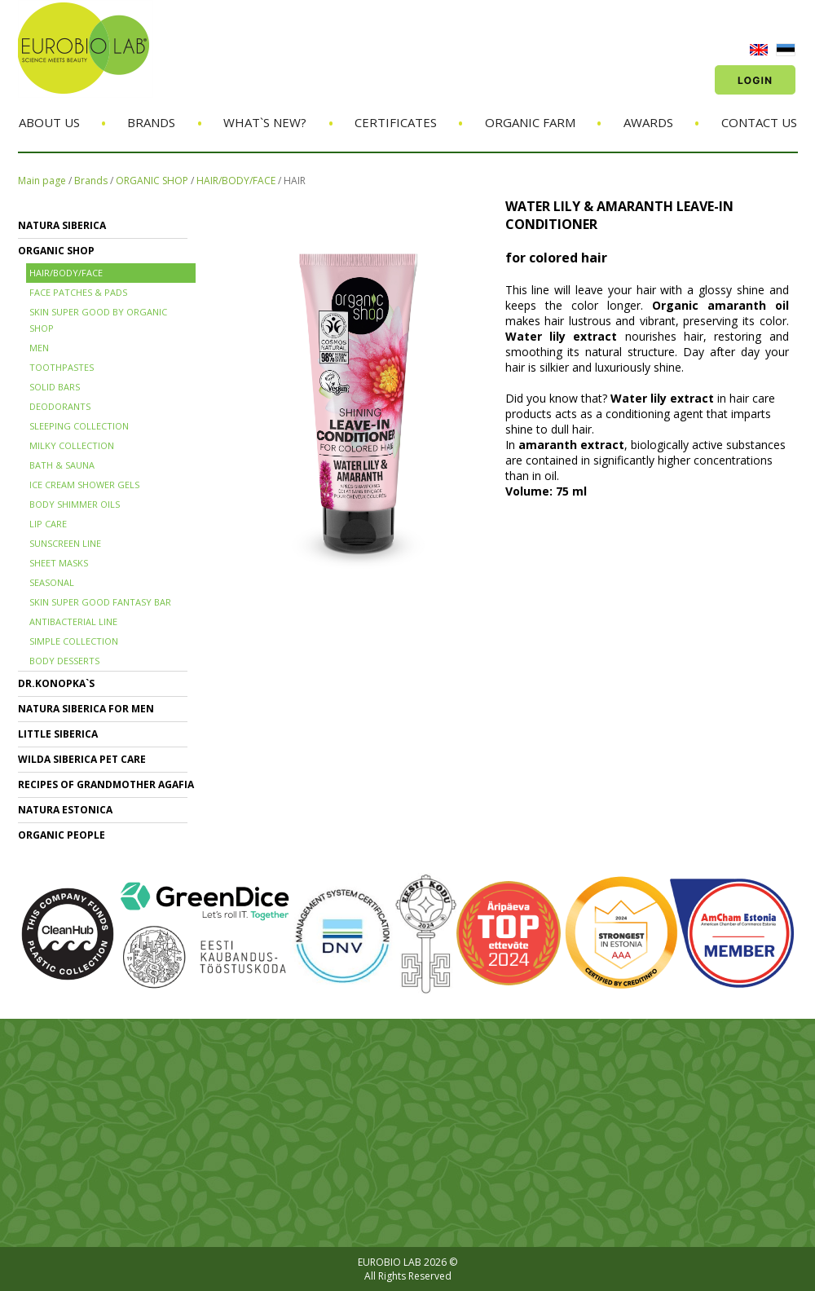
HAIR (295, 180)
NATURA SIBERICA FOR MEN (86, 709)
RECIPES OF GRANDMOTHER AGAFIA (106, 784)
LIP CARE (48, 524)
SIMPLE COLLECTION (73, 641)
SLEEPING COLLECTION (79, 426)
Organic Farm (530, 122)
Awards (648, 122)
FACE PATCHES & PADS (78, 292)
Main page (42, 180)
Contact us (759, 122)
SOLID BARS (54, 387)
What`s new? (264, 122)
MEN (39, 347)
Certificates (396, 122)
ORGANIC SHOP (152, 180)
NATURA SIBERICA (62, 225)
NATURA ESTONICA (65, 810)
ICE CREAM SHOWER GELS (84, 484)
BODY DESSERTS (64, 660)
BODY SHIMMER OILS (74, 504)
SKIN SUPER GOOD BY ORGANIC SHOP (98, 320)
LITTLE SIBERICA (58, 734)
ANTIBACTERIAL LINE (73, 621)
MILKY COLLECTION (71, 445)
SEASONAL (51, 582)
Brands (151, 122)
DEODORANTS (59, 406)
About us (49, 122)
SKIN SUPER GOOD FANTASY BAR (100, 602)
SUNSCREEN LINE (65, 543)
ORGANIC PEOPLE (61, 835)
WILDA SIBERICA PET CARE (82, 759)
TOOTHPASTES (61, 367)
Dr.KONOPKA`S (56, 683)
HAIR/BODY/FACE (235, 180)
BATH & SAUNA (62, 465)
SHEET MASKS (58, 563)
